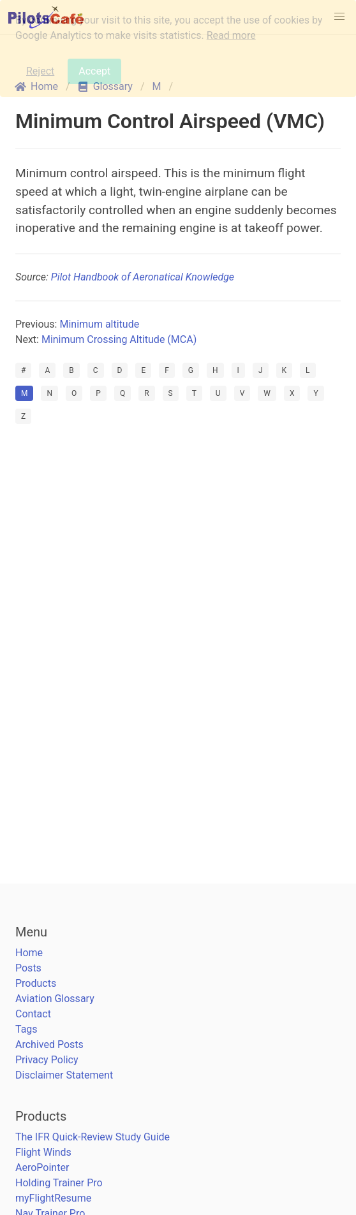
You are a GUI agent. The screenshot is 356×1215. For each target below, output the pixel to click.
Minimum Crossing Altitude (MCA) (119, 339)
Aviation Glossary (54, 999)
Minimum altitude (99, 324)
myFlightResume (53, 1198)
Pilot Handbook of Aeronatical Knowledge (142, 277)
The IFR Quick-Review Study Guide (92, 1137)
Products (35, 983)
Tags (26, 1029)
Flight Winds (43, 1152)
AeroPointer (42, 1167)
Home (29, 953)
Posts (28, 968)
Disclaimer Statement (64, 1075)
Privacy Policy (46, 1060)
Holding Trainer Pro (59, 1183)
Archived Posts (49, 1044)
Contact (33, 1014)
